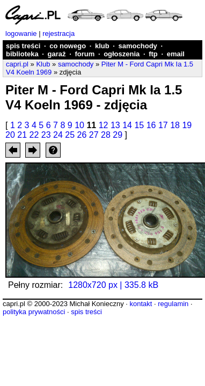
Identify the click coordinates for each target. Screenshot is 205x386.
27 (94, 134)
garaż (57, 54)
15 (139, 125)
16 (151, 125)
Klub (43, 64)
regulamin (173, 304)
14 (127, 125)
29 (117, 134)
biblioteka (22, 54)
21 (22, 134)
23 (46, 134)
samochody (138, 46)
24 (58, 134)
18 (175, 125)
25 (70, 134)
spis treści (23, 46)
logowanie (21, 33)
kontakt (140, 304)
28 (106, 134)
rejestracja (58, 33)
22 (34, 134)
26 (82, 134)
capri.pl (17, 64)
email (176, 54)
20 (10, 134)
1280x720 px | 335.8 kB (113, 285)
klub (102, 46)
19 (187, 125)
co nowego (67, 46)
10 (79, 125)
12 (103, 125)
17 (163, 125)
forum (84, 54)
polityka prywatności (34, 312)
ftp (153, 54)
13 (115, 125)
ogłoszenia (122, 54)
